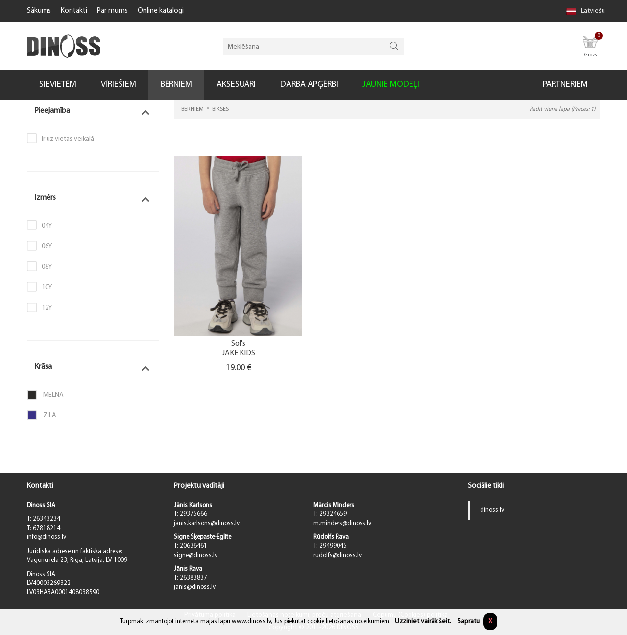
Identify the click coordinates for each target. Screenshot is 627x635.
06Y (47, 246)
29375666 (193, 514)
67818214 (46, 528)
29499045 (333, 546)
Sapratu (469, 621)
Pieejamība (52, 111)
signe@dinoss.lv (195, 555)
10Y (47, 287)
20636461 (193, 546)
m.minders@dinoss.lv (342, 523)
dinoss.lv (492, 510)
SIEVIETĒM (57, 84)
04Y (47, 225)
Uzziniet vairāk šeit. (423, 621)
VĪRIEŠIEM (118, 84)
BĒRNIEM (176, 84)
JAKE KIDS (238, 353)
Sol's (238, 344)
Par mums (112, 11)
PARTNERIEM (565, 84)
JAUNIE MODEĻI (390, 84)
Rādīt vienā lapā (562, 109)
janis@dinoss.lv (195, 587)
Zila (41, 415)
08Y (47, 267)
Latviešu (585, 11)
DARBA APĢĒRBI (309, 84)
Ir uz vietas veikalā (68, 139)
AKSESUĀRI (236, 84)
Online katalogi (161, 11)
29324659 (333, 514)
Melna (45, 395)
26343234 (46, 519)
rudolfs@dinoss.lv (338, 555)
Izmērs (45, 198)
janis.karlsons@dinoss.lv (207, 523)
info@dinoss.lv (46, 537)
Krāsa (43, 367)
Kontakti (74, 11)
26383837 (193, 578)
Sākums (39, 11)
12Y (47, 308)
